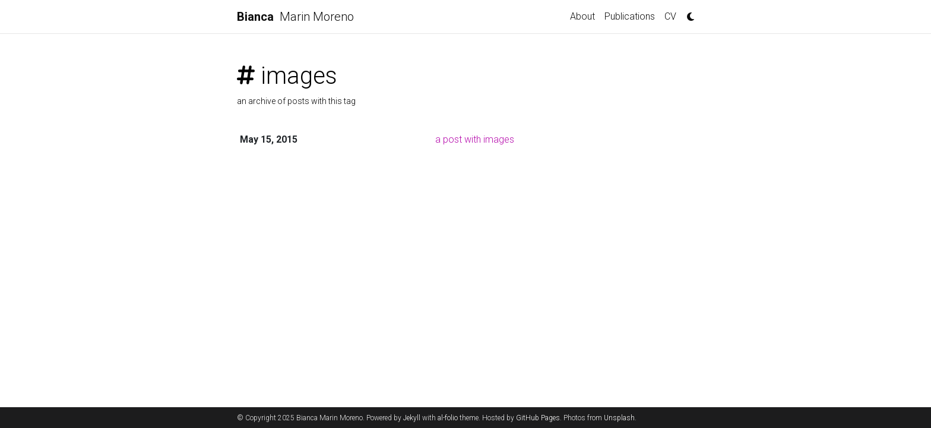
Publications (629, 16)
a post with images (474, 139)
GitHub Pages (538, 418)
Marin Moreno (295, 17)
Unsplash (619, 418)
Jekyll (411, 418)
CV (670, 16)
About (582, 16)
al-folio (448, 418)
